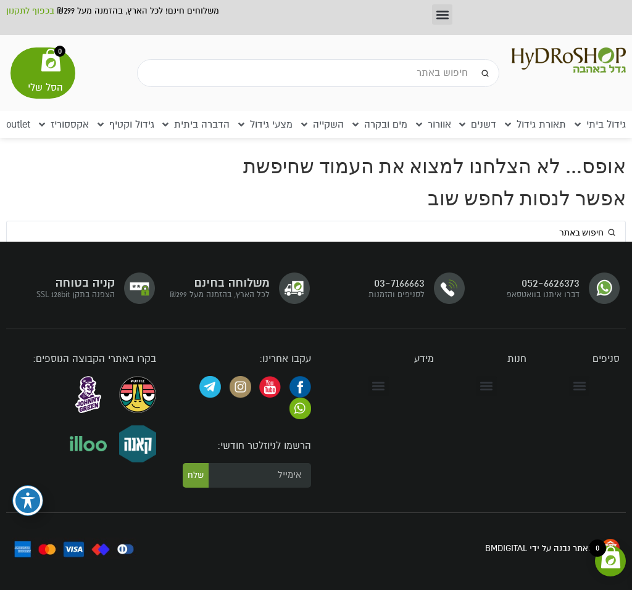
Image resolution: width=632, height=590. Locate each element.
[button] (442, 14)
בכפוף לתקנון (30, 11)
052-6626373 (551, 283)
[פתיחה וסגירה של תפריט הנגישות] (28, 500)
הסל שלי (45, 87)
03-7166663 (399, 283)
